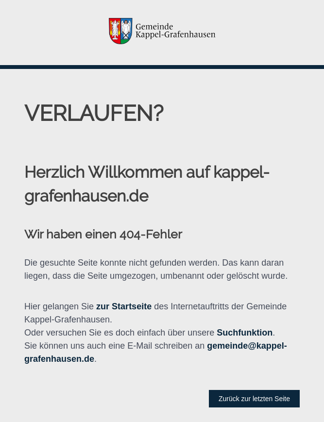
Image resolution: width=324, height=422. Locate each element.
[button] (162, 32)
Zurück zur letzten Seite (254, 399)
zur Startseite (124, 306)
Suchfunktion (245, 333)
